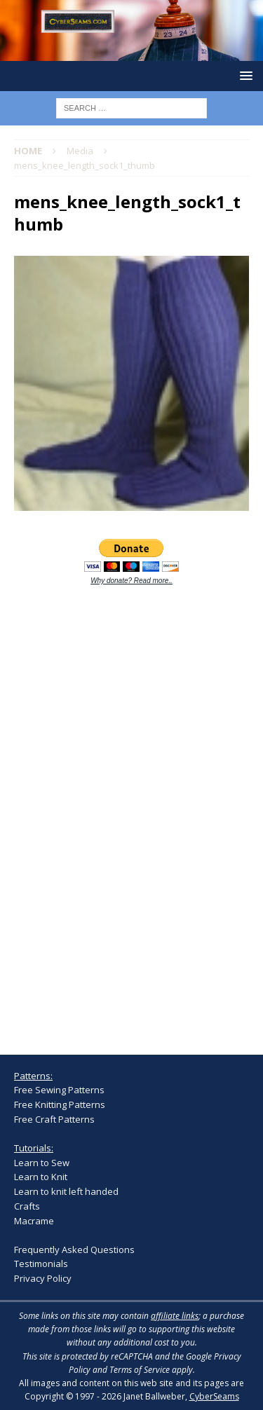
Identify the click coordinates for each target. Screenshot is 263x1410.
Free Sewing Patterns (59, 1089)
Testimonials (41, 1263)
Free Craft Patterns (54, 1119)
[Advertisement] (119, 811)
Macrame (34, 1220)
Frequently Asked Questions (74, 1249)
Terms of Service (139, 1370)
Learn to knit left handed (66, 1191)
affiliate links (174, 1316)
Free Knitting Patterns (59, 1104)
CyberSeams (214, 1396)
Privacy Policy (43, 1278)
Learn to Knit (40, 1176)
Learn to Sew (41, 1162)
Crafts (27, 1206)
